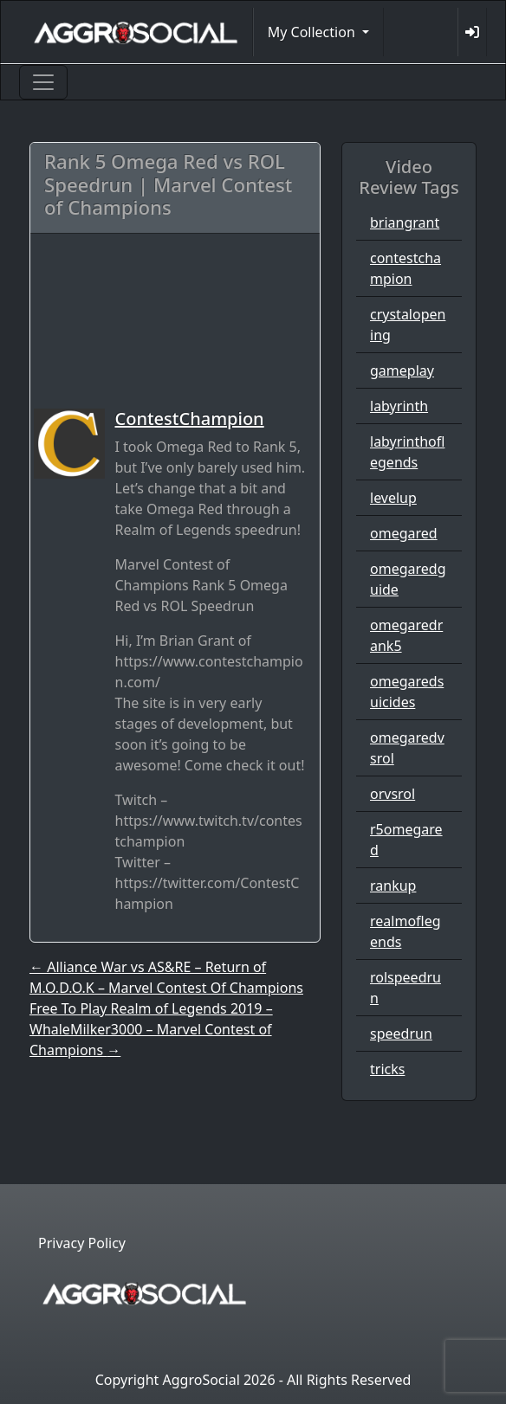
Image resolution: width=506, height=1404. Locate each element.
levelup (393, 497)
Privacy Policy (82, 1243)
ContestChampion (189, 418)
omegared (404, 533)
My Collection (313, 32)
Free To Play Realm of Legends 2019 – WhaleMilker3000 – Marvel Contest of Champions (151, 1029)
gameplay (402, 370)
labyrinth (399, 405)
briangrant (404, 222)
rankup (393, 885)
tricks (387, 1069)
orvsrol (392, 793)
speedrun (401, 1033)
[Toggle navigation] (43, 82)
